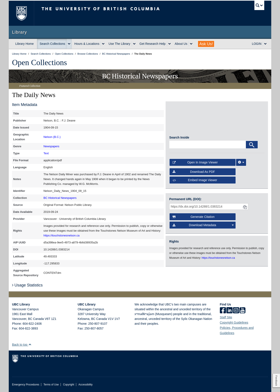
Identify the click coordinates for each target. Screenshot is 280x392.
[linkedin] (229, 311)
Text (46, 153)
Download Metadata (203, 225)
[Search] (252, 146)
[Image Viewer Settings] (241, 164)
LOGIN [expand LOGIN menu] (256, 43)
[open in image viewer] (181, 120)
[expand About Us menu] (191, 44)
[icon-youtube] (242, 311)
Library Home (24, 43)
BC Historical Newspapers (60, 197)
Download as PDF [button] (194, 173)
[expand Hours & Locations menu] (103, 44)
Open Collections (39, 62)
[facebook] (223, 311)
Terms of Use (51, 384)
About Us (181, 43)
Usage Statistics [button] (27, 285)
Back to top (22, 344)
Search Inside (179, 139)
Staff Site (226, 317)
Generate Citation (194, 217)
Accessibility (85, 384)
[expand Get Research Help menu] (169, 44)
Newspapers (51, 146)
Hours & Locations (86, 43)
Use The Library (119, 43)
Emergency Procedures (25, 384)
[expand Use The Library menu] (134, 44)
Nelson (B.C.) (52, 137)
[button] (30, 344)
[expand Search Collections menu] (69, 44)
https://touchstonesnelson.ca (62, 235)
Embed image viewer (195, 181)
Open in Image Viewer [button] (195, 164)
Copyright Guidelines (234, 322)
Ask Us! (206, 44)
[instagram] (236, 311)
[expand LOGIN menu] (265, 44)
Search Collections (52, 43)
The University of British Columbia (21, 13)
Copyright (68, 384)
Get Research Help (153, 43)
